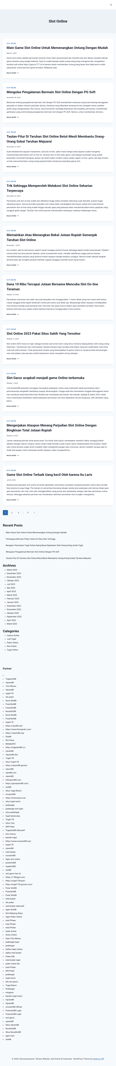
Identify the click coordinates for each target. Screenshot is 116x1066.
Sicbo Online (11, 935)
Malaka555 (10, 744)
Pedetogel (10, 989)
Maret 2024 (12, 570)
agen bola (10, 1036)
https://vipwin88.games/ (16, 765)
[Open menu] (111, 4)
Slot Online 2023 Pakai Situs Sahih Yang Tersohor (44, 334)
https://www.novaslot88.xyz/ (18, 841)
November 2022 (14, 609)
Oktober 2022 (13, 613)
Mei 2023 (11, 588)
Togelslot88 (11, 679)
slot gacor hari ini (13, 873)
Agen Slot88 (11, 909)
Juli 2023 (11, 584)
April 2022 (11, 620)
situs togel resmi (13, 801)
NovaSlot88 (11, 711)
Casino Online (13, 635)
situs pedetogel (12, 812)
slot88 (8, 787)
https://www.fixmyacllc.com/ (18, 729)
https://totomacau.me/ (16, 798)
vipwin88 (9, 751)
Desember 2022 (14, 606)
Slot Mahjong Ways (14, 913)
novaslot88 (10, 794)
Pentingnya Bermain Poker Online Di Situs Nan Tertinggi (30, 539)
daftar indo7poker (13, 953)
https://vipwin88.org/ (15, 733)
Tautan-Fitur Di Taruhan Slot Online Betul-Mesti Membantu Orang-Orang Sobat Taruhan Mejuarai (48, 558)
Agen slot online (13, 859)
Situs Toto (10, 823)
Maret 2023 (12, 595)
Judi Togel (11, 639)
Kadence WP (98, 1059)
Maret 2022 (12, 624)
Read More (13, 73)
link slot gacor (12, 981)
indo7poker (11, 852)
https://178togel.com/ (15, 877)
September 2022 (14, 616)
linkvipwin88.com (13, 780)
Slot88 (8, 736)
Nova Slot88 (11, 700)
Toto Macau (11, 686)
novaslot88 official (14, 1007)
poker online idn (13, 963)
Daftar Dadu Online (14, 949)
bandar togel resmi (14, 996)
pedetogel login (12, 942)
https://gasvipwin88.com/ (17, 783)
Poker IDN (10, 956)
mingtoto (10, 992)
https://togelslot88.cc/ (16, 747)
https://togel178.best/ (15, 881)
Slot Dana (10, 740)
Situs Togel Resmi (14, 791)
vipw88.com (11, 772)
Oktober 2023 (13, 580)
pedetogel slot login (14, 809)
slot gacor (10, 1018)
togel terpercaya (13, 816)
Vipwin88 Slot (12, 754)
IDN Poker (10, 826)
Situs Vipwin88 (12, 1025)
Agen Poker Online (14, 917)
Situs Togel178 (12, 762)
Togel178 (10, 758)
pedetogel (10, 805)
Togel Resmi (11, 985)
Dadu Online (11, 931)
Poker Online (12, 642)
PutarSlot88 (11, 704)
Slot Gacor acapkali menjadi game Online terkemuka (45, 378)
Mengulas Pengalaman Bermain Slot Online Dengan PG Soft (51, 92)
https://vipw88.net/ (14, 726)
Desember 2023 (14, 573)
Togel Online (12, 650)
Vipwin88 (10, 682)
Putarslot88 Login (13, 1010)
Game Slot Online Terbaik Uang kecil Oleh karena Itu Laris (49, 475)
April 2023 (11, 591)
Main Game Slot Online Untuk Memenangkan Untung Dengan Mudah (57, 48)
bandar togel (11, 837)
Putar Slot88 (11, 888)
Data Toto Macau (13, 938)
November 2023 (14, 577)
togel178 (9, 693)
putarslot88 (11, 862)
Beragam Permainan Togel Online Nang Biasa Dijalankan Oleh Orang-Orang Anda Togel (44, 545)
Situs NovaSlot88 (13, 1032)
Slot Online (11, 43)
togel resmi (10, 978)
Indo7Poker (11, 920)
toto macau (11, 834)
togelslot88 (11, 866)
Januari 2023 (13, 602)
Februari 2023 (13, 598)
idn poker (10, 697)
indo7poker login (13, 960)
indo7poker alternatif (15, 906)
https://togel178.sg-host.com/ (19, 884)
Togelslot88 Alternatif (15, 830)
